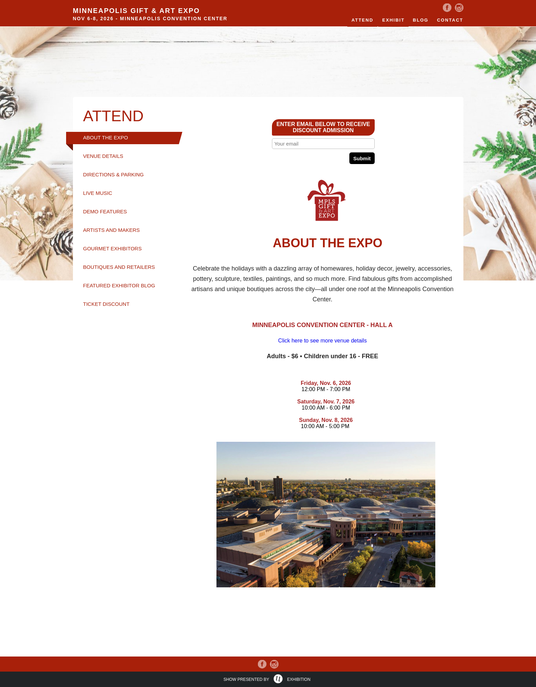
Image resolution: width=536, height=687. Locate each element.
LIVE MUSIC (97, 193)
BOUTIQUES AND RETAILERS (119, 267)
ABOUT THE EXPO (105, 137)
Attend (362, 20)
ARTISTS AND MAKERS (111, 230)
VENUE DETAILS (103, 156)
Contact (450, 20)
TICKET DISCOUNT (106, 304)
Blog (420, 20)
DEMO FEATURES (105, 211)
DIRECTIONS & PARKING (113, 174)
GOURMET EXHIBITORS (112, 248)
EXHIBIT (393, 20)
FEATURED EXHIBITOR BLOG (119, 285)
